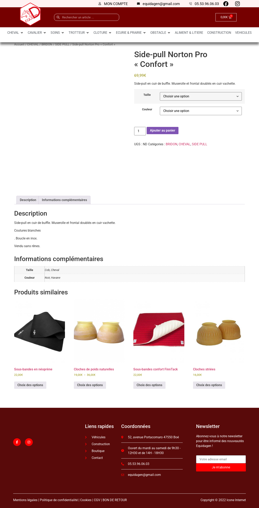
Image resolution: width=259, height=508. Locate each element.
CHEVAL (33, 44)
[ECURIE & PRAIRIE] (131, 32)
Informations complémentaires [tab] (64, 198)
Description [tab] (28, 198)
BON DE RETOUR (115, 499)
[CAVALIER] (37, 32)
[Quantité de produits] (140, 131)
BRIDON (46, 44)
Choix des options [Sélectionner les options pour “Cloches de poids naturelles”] (90, 384)
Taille (147, 95)
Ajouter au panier (162, 130)
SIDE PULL (62, 44)
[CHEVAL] (15, 32)
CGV (97, 499)
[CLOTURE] (102, 32)
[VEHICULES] (243, 32)
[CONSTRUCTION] (219, 32)
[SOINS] (58, 32)
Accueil (19, 44)
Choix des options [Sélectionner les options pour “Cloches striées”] (209, 384)
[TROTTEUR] (79, 32)
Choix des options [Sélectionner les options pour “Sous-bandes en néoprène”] (30, 384)
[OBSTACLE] (160, 32)
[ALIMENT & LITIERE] (189, 32)
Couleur (147, 109)
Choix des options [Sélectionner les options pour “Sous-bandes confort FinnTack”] (149, 384)
